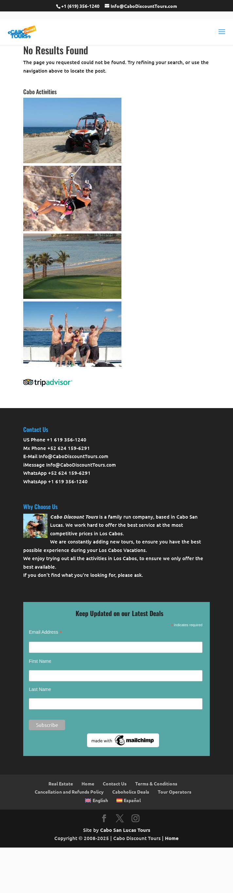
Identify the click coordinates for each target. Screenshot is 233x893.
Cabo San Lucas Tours (125, 830)
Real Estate (60, 783)
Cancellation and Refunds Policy (69, 792)
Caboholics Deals (130, 792)
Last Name (40, 689)
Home (87, 783)
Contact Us (115, 783)
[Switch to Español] (128, 800)
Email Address (45, 632)
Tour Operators (174, 792)
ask (138, 575)
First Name (40, 661)
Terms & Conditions (156, 783)
